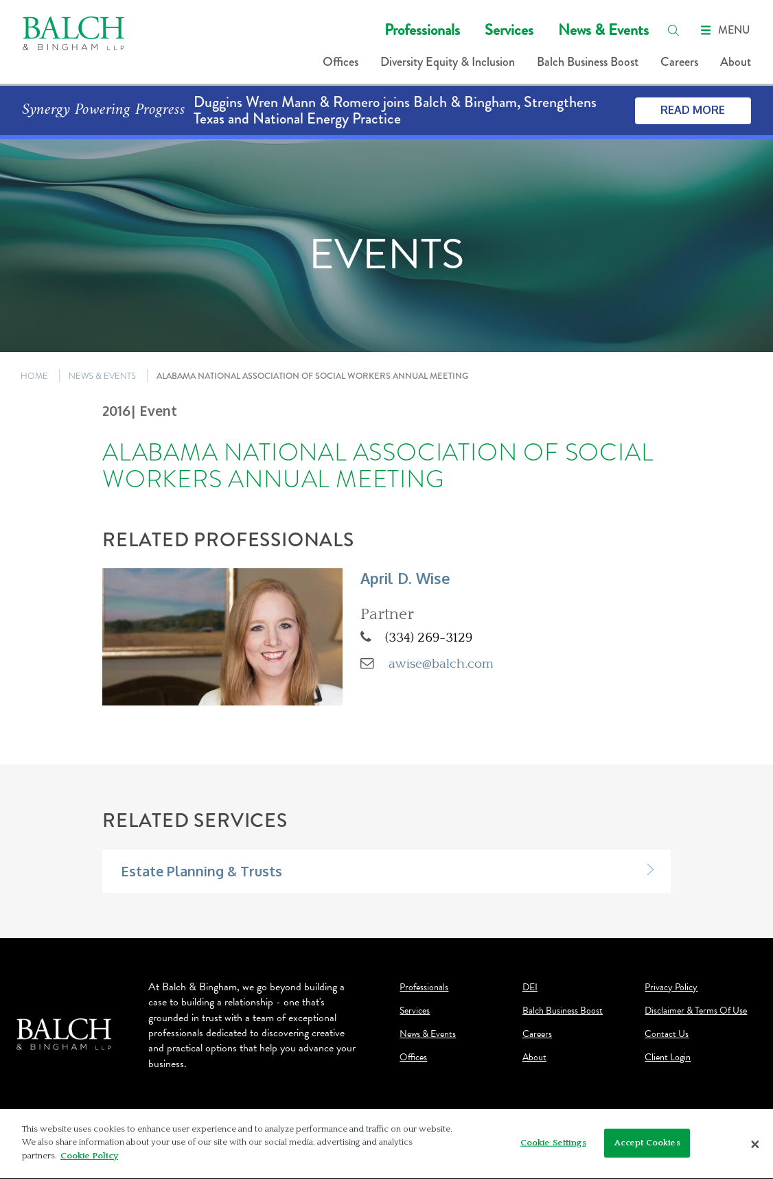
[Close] (755, 1147)
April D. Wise (405, 578)
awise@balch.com (441, 663)
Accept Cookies (647, 1146)
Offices (340, 62)
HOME (34, 375)
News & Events (603, 30)
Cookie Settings (553, 1146)
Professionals (422, 30)
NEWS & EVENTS (102, 375)
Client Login (668, 1057)
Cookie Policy (89, 1160)
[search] (673, 30)
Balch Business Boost (587, 62)
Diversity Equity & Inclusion (447, 62)
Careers (679, 62)
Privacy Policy (671, 987)
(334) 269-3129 (428, 637)
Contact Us (667, 1034)
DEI (530, 987)
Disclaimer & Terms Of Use (696, 1011)
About (735, 62)
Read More (692, 110)
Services (509, 30)
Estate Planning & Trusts (201, 871)
